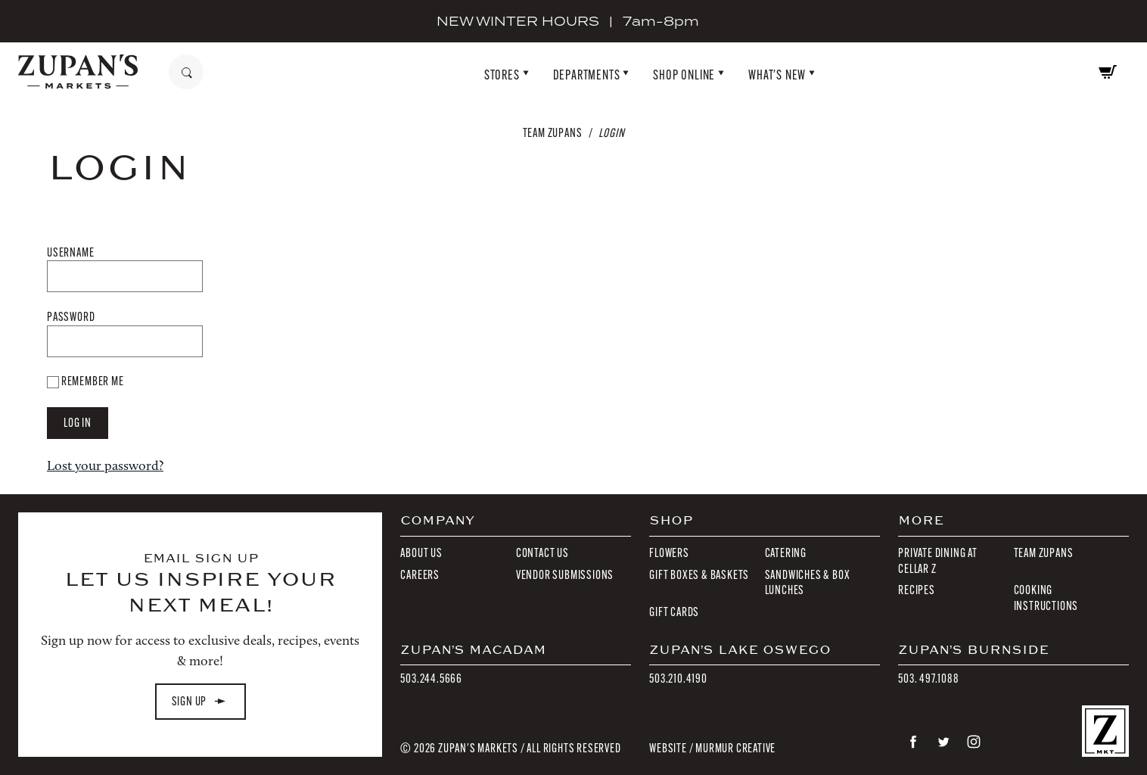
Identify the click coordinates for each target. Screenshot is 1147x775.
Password (71, 317)
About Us (421, 553)
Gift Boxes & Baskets (699, 575)
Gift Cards (674, 612)
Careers (420, 575)
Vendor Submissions (565, 575)
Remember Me (85, 381)
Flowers (669, 553)
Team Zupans (553, 133)
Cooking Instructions (1046, 598)
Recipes (916, 590)
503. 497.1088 (928, 678)
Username (70, 252)
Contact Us (542, 553)
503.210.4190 (678, 678)
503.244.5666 (431, 678)
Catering (786, 553)
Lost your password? (105, 465)
